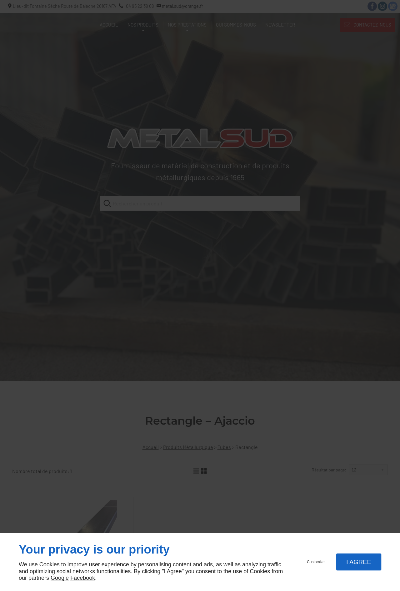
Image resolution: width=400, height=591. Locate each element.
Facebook (82, 578)
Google (60, 578)
